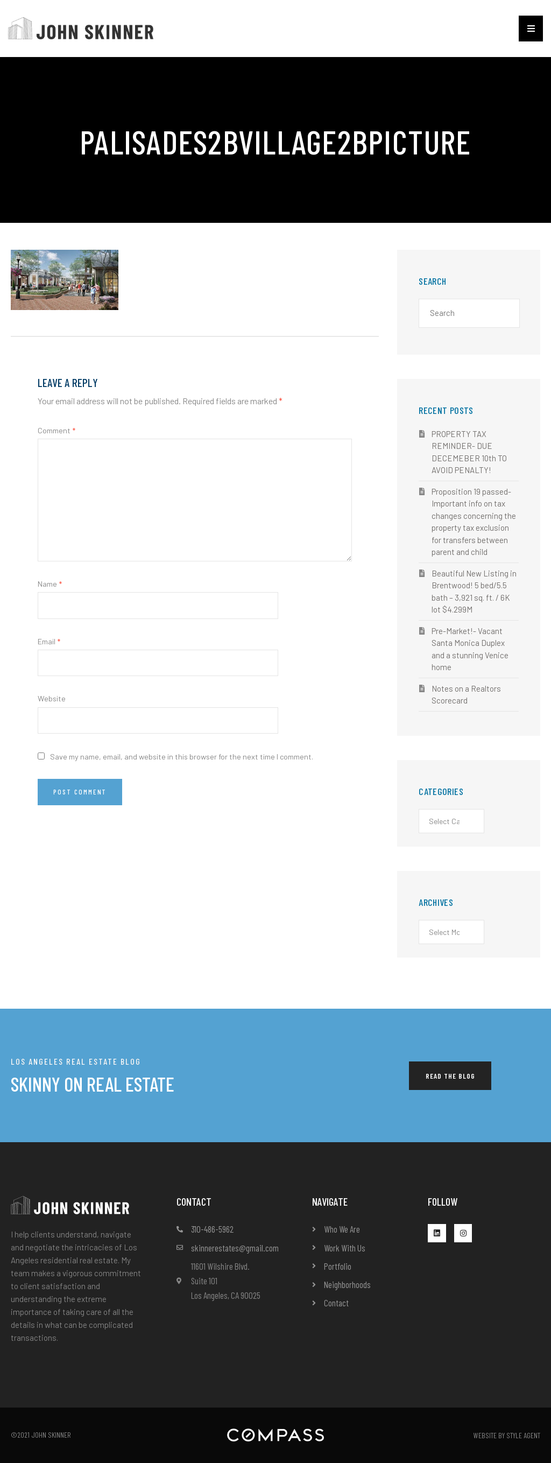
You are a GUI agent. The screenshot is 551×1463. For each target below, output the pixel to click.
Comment (56, 430)
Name (50, 583)
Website (52, 698)
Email (49, 641)
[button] (531, 28)
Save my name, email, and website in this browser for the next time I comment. (181, 756)
